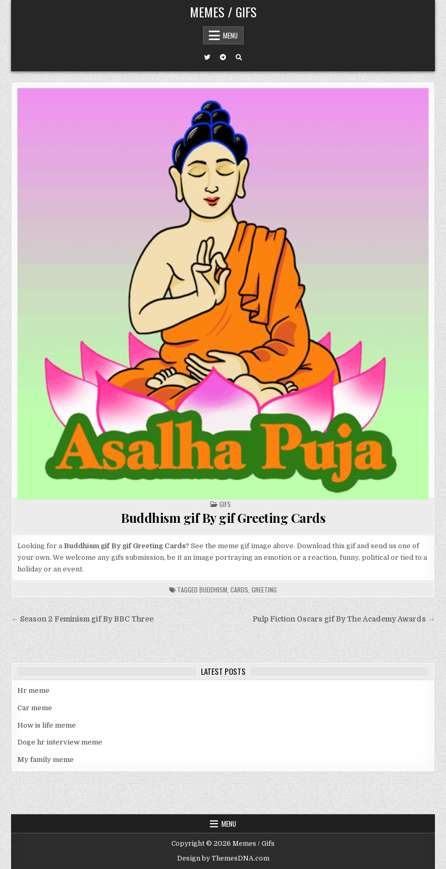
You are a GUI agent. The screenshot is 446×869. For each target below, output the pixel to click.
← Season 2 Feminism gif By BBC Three (82, 619)
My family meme (45, 759)
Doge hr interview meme (59, 742)
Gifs (225, 504)
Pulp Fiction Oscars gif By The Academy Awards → (344, 619)
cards (239, 589)
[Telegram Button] (223, 57)
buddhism (213, 589)
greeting (264, 589)
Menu (230, 35)
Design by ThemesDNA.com (223, 858)
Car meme (34, 708)
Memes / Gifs (223, 11)
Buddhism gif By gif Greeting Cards (223, 517)
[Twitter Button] (207, 57)
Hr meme (33, 690)
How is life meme (46, 725)
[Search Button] (239, 57)
